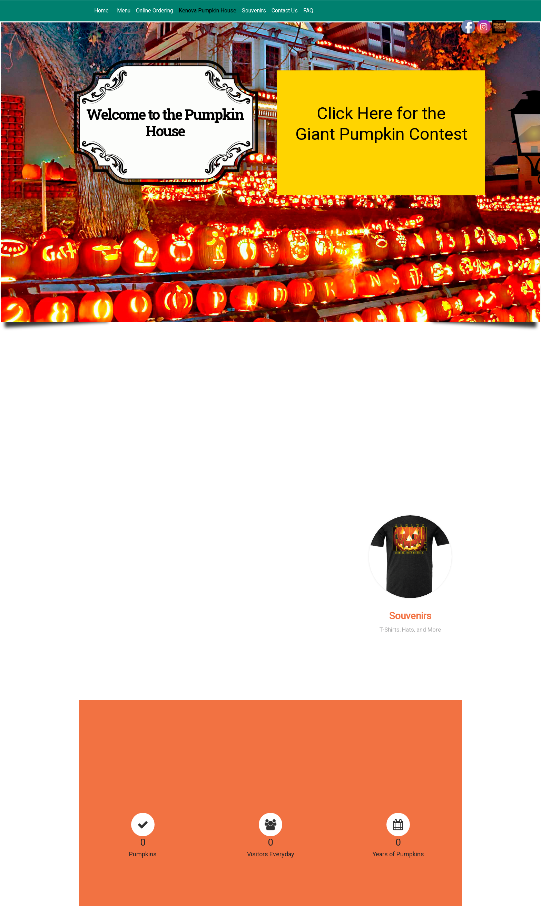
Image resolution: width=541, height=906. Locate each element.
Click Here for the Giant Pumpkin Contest (381, 124)
